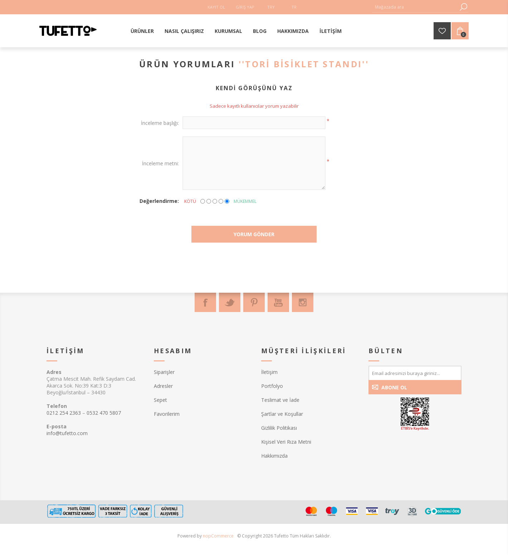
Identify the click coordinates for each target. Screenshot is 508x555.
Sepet (160, 399)
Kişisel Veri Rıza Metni (286, 441)
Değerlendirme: (159, 201)
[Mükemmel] (227, 201)
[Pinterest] (254, 302)
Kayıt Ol (216, 7)
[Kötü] (202, 201)
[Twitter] (229, 302)
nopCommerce (218, 536)
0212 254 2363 (64, 412)
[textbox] (415, 7)
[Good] (221, 201)
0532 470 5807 (104, 412)
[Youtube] (278, 302)
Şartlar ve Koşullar (282, 413)
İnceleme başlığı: (160, 123)
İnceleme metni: (160, 163)
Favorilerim (167, 413)
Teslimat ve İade (280, 399)
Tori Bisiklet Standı (303, 64)
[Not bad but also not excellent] (215, 201)
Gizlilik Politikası (279, 427)
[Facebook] (205, 302)
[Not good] (208, 201)
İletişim (269, 372)
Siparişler (164, 372)
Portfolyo (272, 386)
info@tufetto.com (67, 433)
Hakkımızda (274, 455)
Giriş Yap (245, 7)
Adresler (163, 386)
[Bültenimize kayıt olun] (414, 373)
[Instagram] (302, 302)
